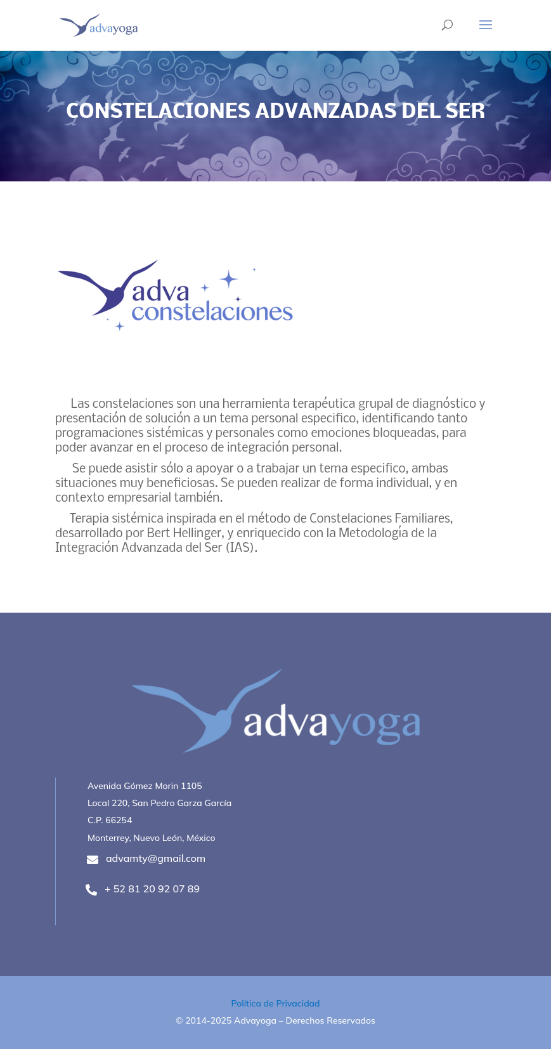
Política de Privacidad (275, 1003)
